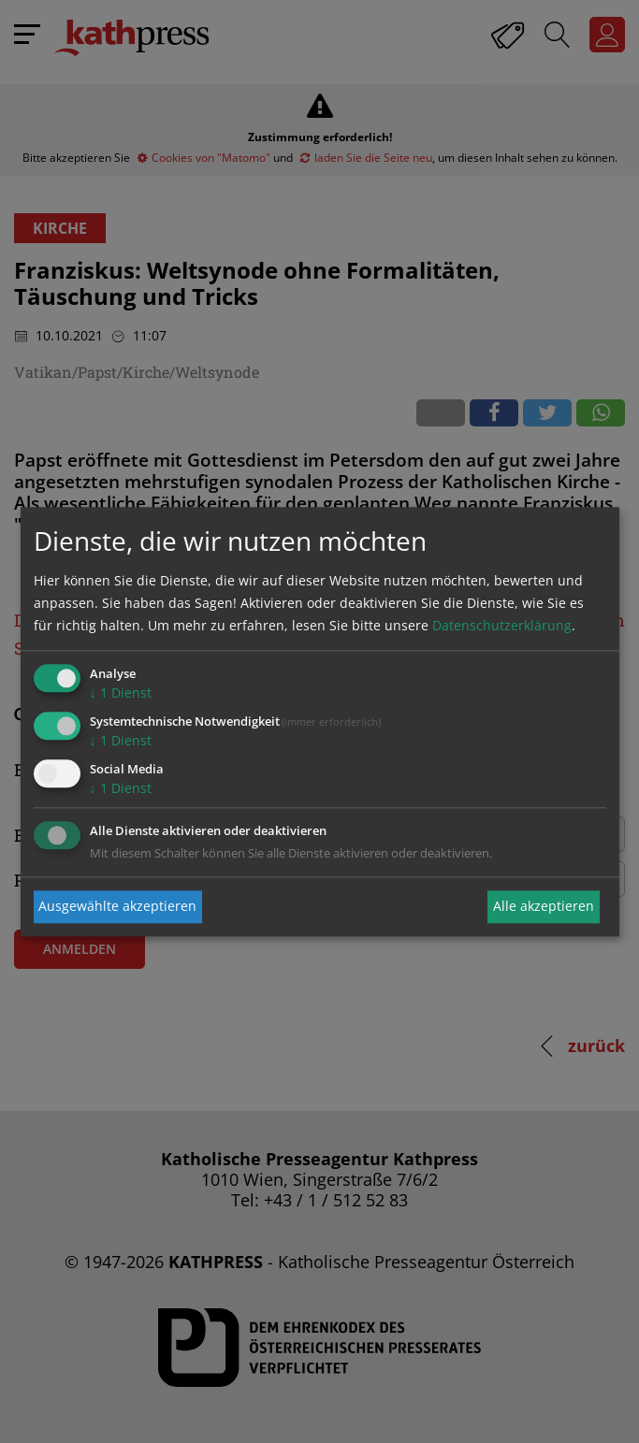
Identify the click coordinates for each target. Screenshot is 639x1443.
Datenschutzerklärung (502, 626)
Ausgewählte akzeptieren (117, 907)
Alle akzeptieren (543, 907)
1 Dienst (121, 693)
